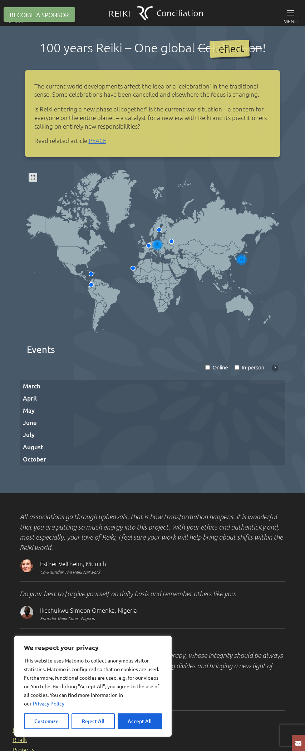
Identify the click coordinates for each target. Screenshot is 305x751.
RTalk (20, 739)
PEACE (97, 140)
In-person (253, 367)
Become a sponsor (39, 14)
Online (220, 367)
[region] (93, 686)
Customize (46, 721)
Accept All (140, 721)
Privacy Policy (48, 703)
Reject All (93, 721)
